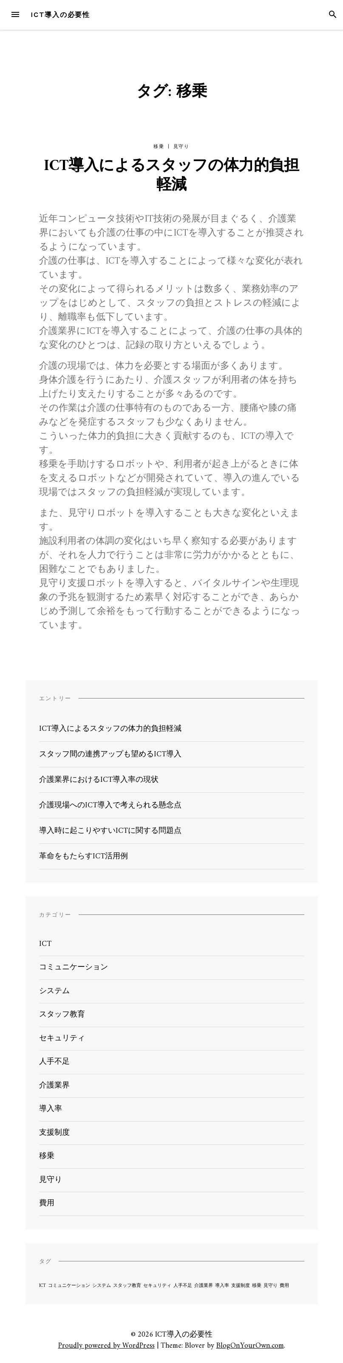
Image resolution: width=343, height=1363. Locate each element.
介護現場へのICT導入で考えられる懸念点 (110, 805)
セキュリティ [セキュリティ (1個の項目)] (157, 1286)
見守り (181, 146)
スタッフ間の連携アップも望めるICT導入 (110, 754)
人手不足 (54, 1061)
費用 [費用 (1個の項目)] (284, 1286)
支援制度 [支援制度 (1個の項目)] (240, 1286)
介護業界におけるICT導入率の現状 (99, 780)
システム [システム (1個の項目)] (101, 1286)
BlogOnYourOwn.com (250, 1345)
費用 (46, 1203)
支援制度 (54, 1132)
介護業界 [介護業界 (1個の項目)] (203, 1286)
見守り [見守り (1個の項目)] (271, 1286)
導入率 (50, 1109)
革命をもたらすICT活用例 (83, 856)
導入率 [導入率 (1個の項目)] (222, 1286)
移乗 (158, 146)
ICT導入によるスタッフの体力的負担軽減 (171, 176)
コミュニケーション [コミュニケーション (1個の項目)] (69, 1286)
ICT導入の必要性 (60, 15)
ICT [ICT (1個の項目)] (42, 1286)
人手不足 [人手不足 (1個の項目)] (182, 1286)
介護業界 (54, 1085)
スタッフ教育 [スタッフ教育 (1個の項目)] (127, 1286)
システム (54, 991)
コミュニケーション (73, 967)
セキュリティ (62, 1038)
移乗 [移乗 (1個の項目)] (256, 1286)
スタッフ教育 (62, 1014)
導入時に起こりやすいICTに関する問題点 (110, 831)
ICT (45, 944)
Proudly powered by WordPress (106, 1345)
